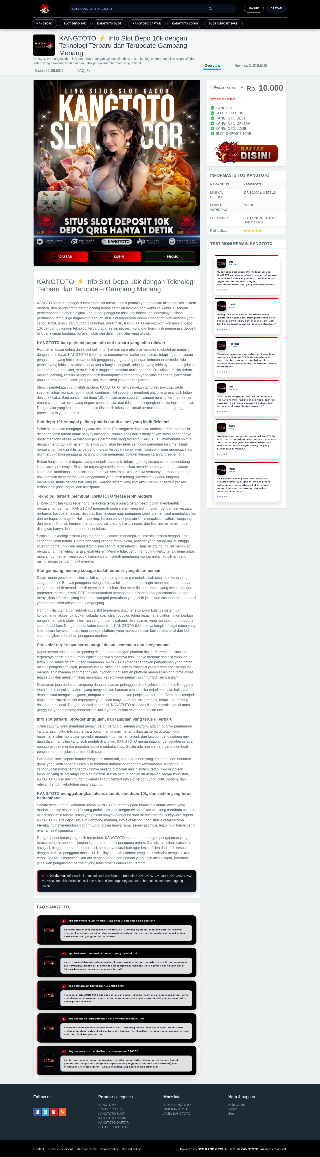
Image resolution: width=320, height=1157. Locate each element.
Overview (212, 65)
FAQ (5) (83, 71)
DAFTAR (63, 257)
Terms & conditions (60, 1149)
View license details (222, 99)
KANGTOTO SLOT (109, 23)
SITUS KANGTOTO (177, 1104)
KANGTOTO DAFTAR (147, 23)
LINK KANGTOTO (175, 1109)
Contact (38, 1149)
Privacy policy (109, 1149)
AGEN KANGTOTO (176, 1113)
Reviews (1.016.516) (250, 65)
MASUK (254, 8)
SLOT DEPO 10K (75, 23)
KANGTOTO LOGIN (185, 23)
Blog (231, 1113)
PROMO (170, 257)
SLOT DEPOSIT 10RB (223, 23)
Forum (232, 1109)
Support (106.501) (48, 71)
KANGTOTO (44, 23)
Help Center (236, 1104)
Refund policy (131, 1149)
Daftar (276, 8)
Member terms (86, 1149)
